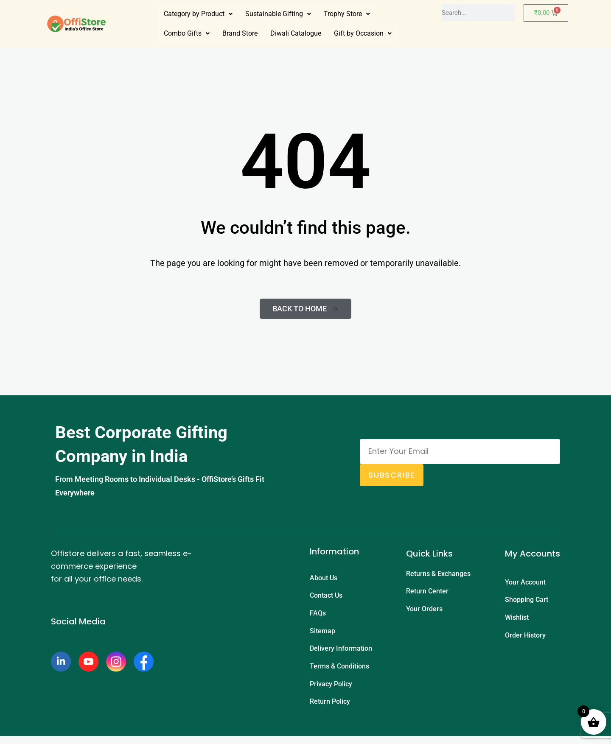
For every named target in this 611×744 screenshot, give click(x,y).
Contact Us (326, 597)
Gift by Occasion (363, 33)
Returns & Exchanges (438, 574)
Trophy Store (347, 14)
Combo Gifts (187, 33)
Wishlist (517, 620)
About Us (323, 578)
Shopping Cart (526, 601)
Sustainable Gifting (278, 14)
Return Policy (330, 709)
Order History (525, 639)
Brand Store (240, 33)
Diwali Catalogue (295, 33)
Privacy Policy (331, 690)
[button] (198, 14)
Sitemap (322, 634)
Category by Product (198, 14)
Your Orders (424, 611)
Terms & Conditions (339, 672)
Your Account (525, 583)
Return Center (427, 593)
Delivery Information (341, 653)
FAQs (318, 616)
